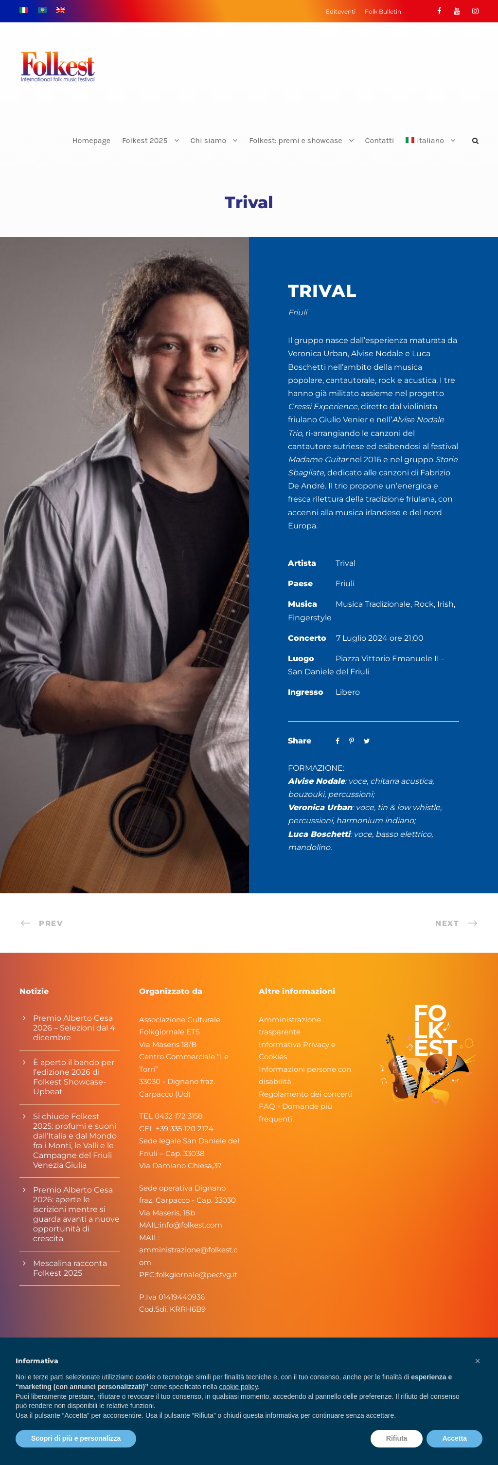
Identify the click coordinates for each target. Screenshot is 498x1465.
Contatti (379, 140)
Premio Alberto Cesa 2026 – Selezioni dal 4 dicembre (74, 1027)
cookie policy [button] (238, 1387)
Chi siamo (209, 140)
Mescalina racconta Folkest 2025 (70, 1268)
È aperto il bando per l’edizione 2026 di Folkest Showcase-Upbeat (73, 1077)
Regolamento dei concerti (306, 1094)
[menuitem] (430, 148)
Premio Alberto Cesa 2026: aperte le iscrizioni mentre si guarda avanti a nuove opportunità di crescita (76, 1214)
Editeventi (341, 11)
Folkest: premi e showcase (295, 140)
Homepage (91, 140)
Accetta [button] (454, 1438)
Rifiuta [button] (397, 1438)
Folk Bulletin (383, 11)
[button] (477, 1361)
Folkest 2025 (145, 140)
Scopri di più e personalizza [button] (76, 1438)
